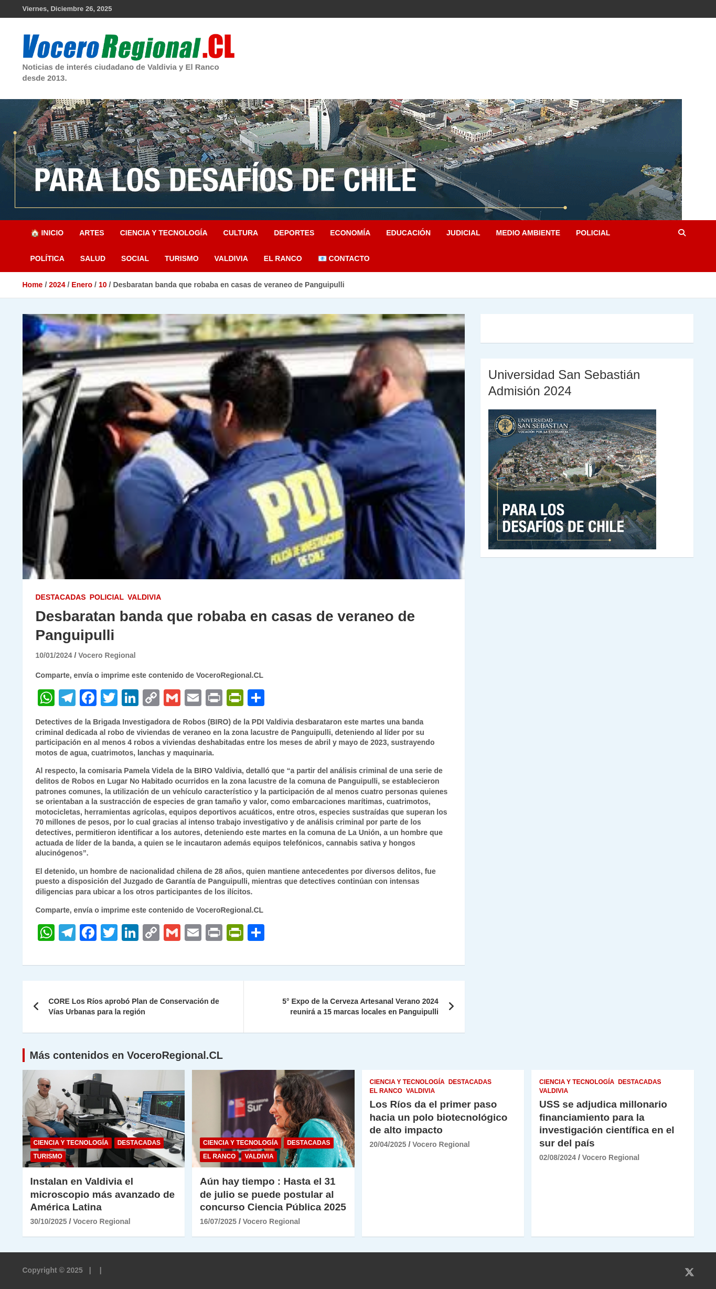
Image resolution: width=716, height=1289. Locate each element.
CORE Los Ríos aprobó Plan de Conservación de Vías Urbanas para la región (134, 1006)
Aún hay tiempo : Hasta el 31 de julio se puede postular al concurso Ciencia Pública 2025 (273, 1194)
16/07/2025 (218, 1221)
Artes (91, 233)
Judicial (463, 233)
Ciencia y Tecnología (164, 233)
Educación (408, 233)
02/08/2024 (557, 1157)
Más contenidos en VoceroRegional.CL (126, 1055)
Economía (350, 233)
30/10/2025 (48, 1221)
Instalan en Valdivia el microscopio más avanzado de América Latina (102, 1194)
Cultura (241, 233)
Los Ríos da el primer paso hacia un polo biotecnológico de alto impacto (439, 1117)
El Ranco (283, 258)
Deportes (294, 233)
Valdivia (231, 258)
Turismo (182, 258)
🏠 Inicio (47, 233)
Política (47, 258)
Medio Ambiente (528, 233)
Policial (593, 233)
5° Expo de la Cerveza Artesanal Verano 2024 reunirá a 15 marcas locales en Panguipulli (360, 1006)
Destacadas (61, 597)
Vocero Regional (106, 655)
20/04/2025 (388, 1144)
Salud (92, 258)
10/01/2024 (54, 655)
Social (135, 258)
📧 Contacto (344, 258)
